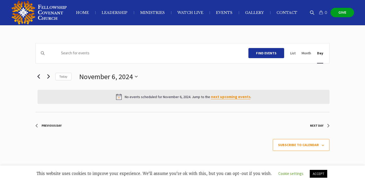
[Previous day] (38, 77)
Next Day (320, 125)
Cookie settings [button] (290, 173)
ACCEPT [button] (318, 174)
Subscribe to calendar (298, 145)
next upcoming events (230, 96)
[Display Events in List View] (293, 53)
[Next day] (48, 77)
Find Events (266, 53)
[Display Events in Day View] (320, 53)
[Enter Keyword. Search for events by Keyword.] (148, 53)
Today (63, 76)
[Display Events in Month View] (306, 53)
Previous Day (48, 125)
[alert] (184, 97)
